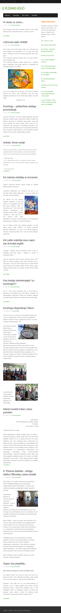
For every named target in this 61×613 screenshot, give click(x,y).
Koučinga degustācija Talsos (18, 306)
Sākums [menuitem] (7, 13)
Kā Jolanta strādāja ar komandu (20, 175)
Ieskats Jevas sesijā (14, 140)
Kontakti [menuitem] (34, 13)
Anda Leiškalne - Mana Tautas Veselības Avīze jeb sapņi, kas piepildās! (48, 100)
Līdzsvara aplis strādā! (15, 40)
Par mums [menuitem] (25, 13)
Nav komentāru (16, 23)
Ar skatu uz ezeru (48, 39)
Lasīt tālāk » (6, 34)
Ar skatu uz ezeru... (13, 20)
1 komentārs (15, 309)
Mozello (11, 608)
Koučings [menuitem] (16, 13)
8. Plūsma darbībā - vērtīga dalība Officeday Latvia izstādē (48, 92)
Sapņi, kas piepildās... (15, 561)
